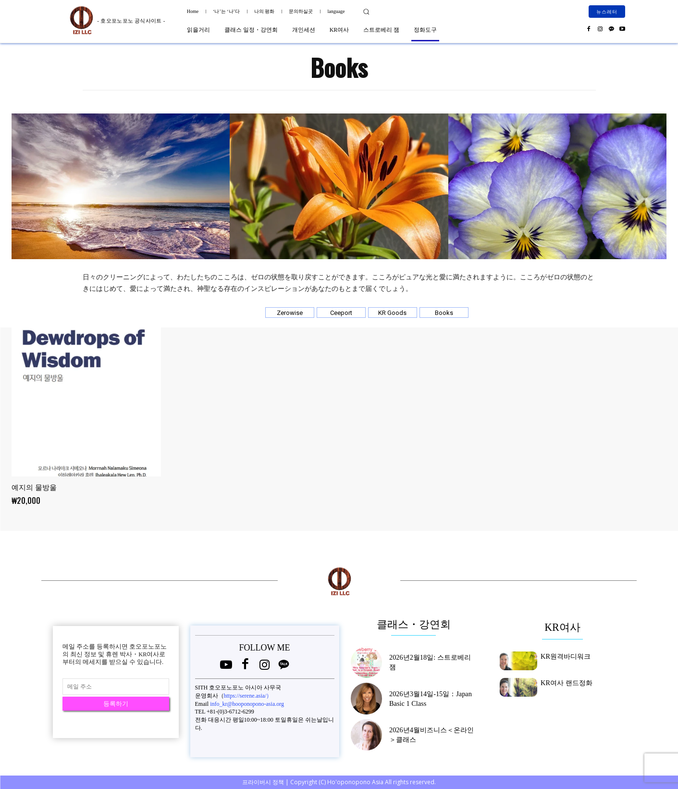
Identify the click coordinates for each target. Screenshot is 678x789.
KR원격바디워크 (562, 655)
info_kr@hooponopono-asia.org (247, 704)
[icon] (226, 666)
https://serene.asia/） (248, 695)
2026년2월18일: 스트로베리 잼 (427, 662)
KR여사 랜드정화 (563, 681)
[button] (366, 11)
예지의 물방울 (34, 487)
